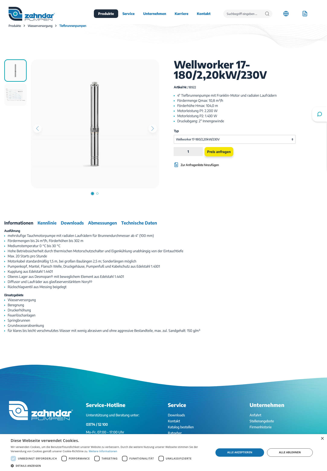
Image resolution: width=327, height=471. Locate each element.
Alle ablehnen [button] (290, 452)
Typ (176, 131)
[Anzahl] (188, 151)
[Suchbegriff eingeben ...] (242, 14)
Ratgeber (175, 433)
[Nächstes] (152, 128)
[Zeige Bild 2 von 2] (97, 193)
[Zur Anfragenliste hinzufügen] (214, 162)
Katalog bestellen (181, 427)
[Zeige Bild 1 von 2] (93, 193)
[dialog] (163, 452)
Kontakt (174, 421)
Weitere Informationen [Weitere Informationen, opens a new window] (103, 451)
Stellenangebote (262, 421)
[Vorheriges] (37, 128)
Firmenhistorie (261, 427)
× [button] (322, 438)
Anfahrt (255, 415)
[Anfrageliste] (305, 13)
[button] (109, 466)
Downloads (176, 415)
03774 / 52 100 (97, 424)
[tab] (18, 223)
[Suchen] (267, 14)
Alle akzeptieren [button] (239, 452)
